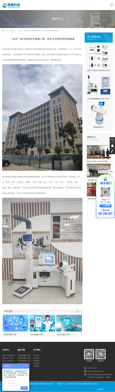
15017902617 (92, 368)
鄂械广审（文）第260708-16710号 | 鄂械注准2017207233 (77, 384)
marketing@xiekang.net (95, 371)
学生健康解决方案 (24, 361)
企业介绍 (36, 355)
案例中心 (13, 30)
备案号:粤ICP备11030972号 (44, 384)
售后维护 (36, 363)
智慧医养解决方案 (24, 355)
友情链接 (100, 389)
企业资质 (36, 358)
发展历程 (36, 361)
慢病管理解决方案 (24, 358)
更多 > (78, 311)
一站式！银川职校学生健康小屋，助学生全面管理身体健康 (37, 30)
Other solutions (21, 311)
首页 (6, 30)
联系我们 (36, 366)
